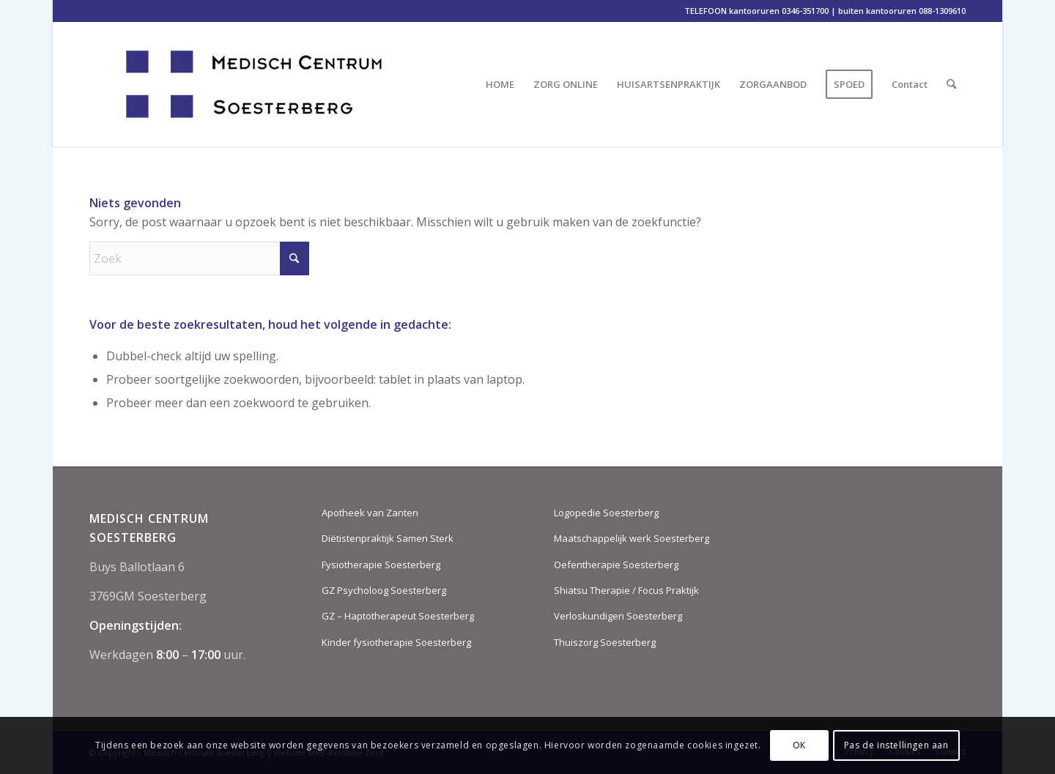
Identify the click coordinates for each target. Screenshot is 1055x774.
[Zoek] (951, 84)
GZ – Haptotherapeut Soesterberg (398, 615)
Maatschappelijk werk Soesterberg (631, 538)
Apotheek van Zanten (370, 512)
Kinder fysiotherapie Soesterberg (396, 642)
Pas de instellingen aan (896, 745)
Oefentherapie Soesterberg (616, 564)
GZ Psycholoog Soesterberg (384, 590)
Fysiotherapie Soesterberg (381, 564)
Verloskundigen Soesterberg (618, 615)
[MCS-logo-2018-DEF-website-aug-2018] (271, 84)
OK (799, 745)
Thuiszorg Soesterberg (605, 642)
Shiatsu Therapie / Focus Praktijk (626, 590)
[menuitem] (500, 84)
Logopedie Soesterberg (606, 512)
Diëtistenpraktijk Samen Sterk (388, 538)
